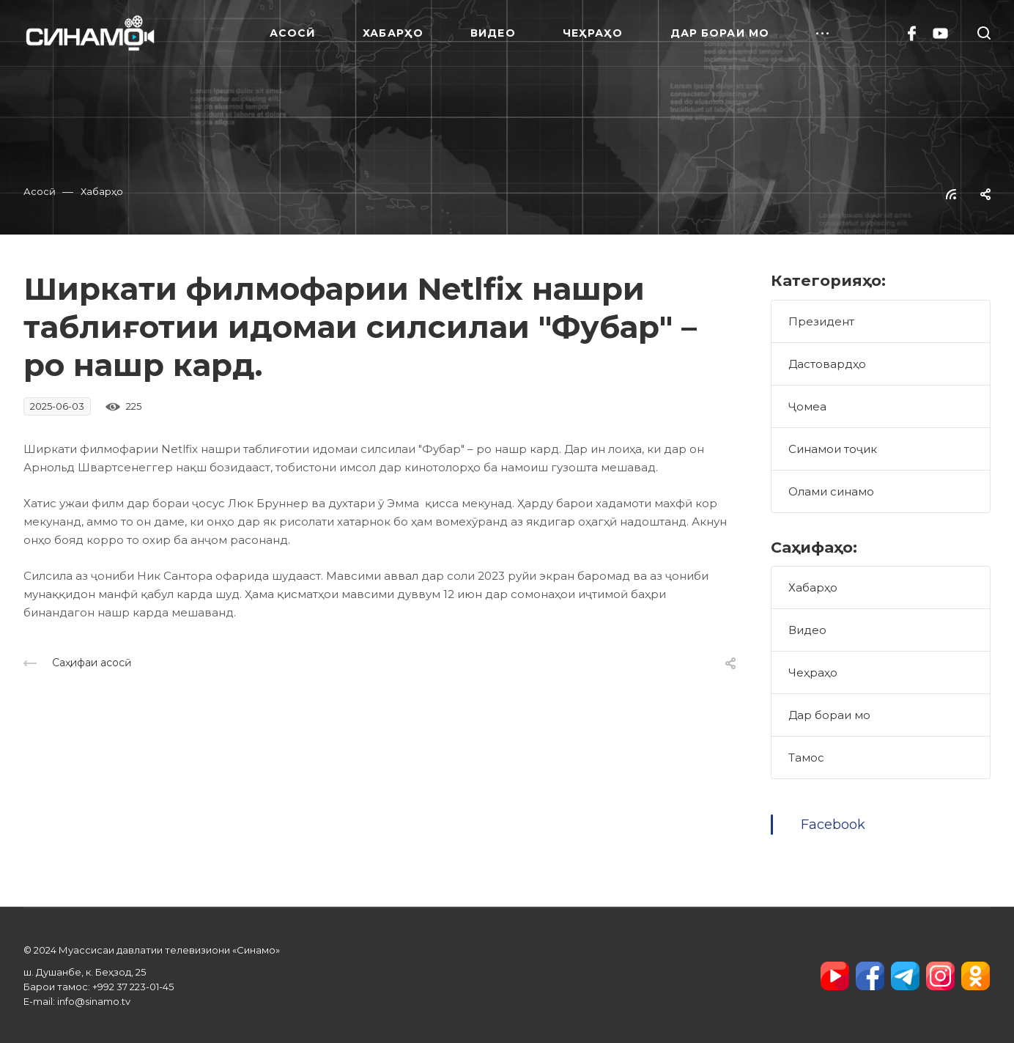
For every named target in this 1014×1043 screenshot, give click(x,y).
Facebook (833, 825)
